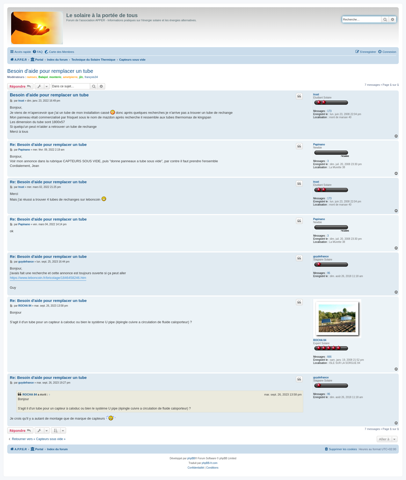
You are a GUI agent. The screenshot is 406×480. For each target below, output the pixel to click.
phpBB (191, 458)
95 (328, 273)
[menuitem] (37, 52)
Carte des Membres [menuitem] (61, 51)
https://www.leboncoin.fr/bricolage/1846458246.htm (48, 278)
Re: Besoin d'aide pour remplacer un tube (48, 144)
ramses (32, 77)
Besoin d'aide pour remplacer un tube (50, 71)
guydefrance (321, 256)
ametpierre (70, 77)
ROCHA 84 (319, 340)
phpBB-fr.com (210, 463)
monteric (55, 77)
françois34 (91, 77)
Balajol (43, 77)
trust (316, 94)
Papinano (319, 144)
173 (329, 111)
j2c (81, 77)
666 (329, 356)
